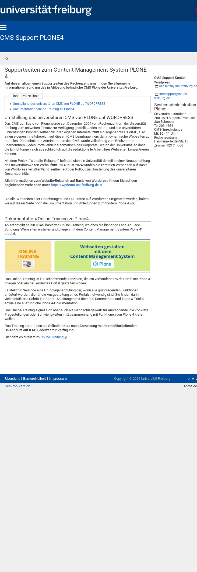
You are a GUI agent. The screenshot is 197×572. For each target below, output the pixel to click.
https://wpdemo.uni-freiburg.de (75, 185)
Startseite (6, 59)
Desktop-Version (17, 386)
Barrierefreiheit (34, 378)
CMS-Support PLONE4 (32, 37)
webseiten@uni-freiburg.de (178, 86)
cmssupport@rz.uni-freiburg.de (171, 96)
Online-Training (52, 337)
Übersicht (12, 378)
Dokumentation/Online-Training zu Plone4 (43, 109)
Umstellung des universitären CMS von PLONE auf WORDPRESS (59, 104)
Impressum (58, 378)
